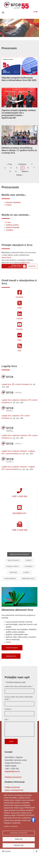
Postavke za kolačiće (18, 833)
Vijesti (28, 560)
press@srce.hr (19, 513)
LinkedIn (19, 318)
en (35, 12)
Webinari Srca (28, 578)
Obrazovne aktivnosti (19, 554)
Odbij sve (18, 839)
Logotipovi (9, 230)
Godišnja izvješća (12, 225)
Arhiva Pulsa (6, 257)
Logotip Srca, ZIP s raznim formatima (15, 384)
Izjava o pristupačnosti (14, 790)
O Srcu (8, 222)
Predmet (8, 709)
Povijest (9, 205)
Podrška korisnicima (13, 777)
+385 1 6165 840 (19, 496)
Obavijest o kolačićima (11, 826)
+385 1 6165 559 (19, 530)
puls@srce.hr (24, 263)
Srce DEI (13, 572)
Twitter (19, 308)
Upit (6, 719)
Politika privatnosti (12, 787)
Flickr (19, 340)
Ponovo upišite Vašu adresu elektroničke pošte (19, 698)
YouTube (19, 329)
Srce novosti (13, 560)
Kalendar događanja (13, 202)
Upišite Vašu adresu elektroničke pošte (18, 686)
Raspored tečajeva (12, 648)
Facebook (19, 297)
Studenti (29, 566)
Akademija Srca (11, 656)
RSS (19, 351)
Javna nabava (10, 578)
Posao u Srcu (12, 566)
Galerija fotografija (12, 227)
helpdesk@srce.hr (12, 771)
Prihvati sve (18, 845)
